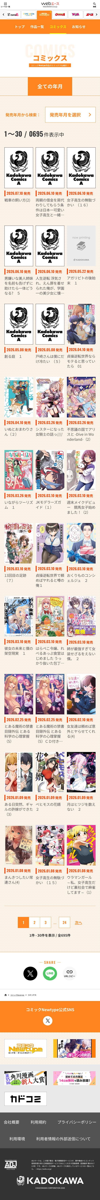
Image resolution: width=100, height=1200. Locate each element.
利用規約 (38, 1122)
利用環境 (17, 1138)
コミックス (58, 26)
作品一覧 (37, 26)
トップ (20, 26)
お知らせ (79, 26)
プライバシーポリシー (76, 1122)
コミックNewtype (17, 995)
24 (64, 922)
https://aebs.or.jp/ (44, 1169)
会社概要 (11, 1122)
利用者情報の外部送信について (63, 1138)
